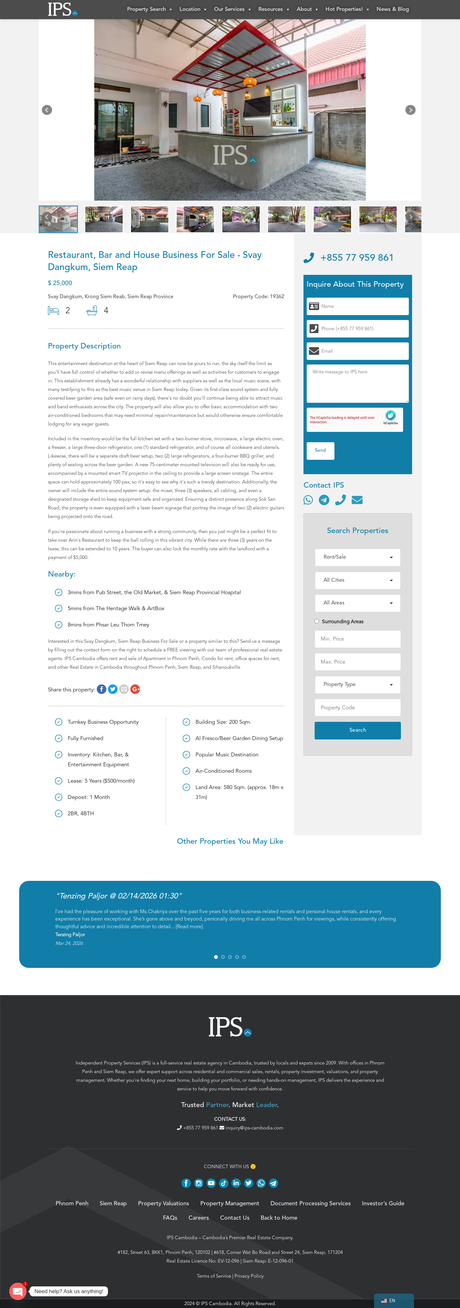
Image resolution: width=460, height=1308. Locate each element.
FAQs (170, 1218)
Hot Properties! (348, 9)
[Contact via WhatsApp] (308, 499)
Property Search (150, 9)
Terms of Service (214, 1276)
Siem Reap (114, 1071)
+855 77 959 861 (348, 258)
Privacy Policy (249, 1276)
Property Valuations (163, 1204)
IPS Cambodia (182, 1237)
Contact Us (234, 1218)
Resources (274, 9)
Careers (198, 1218)
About (308, 9)
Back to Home (279, 1218)
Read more (189, 926)
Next (411, 111)
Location (194, 9)
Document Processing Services (311, 1204)
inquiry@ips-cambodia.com (251, 1128)
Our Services (233, 9)
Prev (48, 111)
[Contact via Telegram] (324, 499)
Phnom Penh (72, 1204)
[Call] (340, 499)
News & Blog (393, 9)
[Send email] (357, 499)
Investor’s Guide (383, 1204)
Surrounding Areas (339, 622)
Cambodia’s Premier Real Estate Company (247, 1237)
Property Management (229, 1204)
